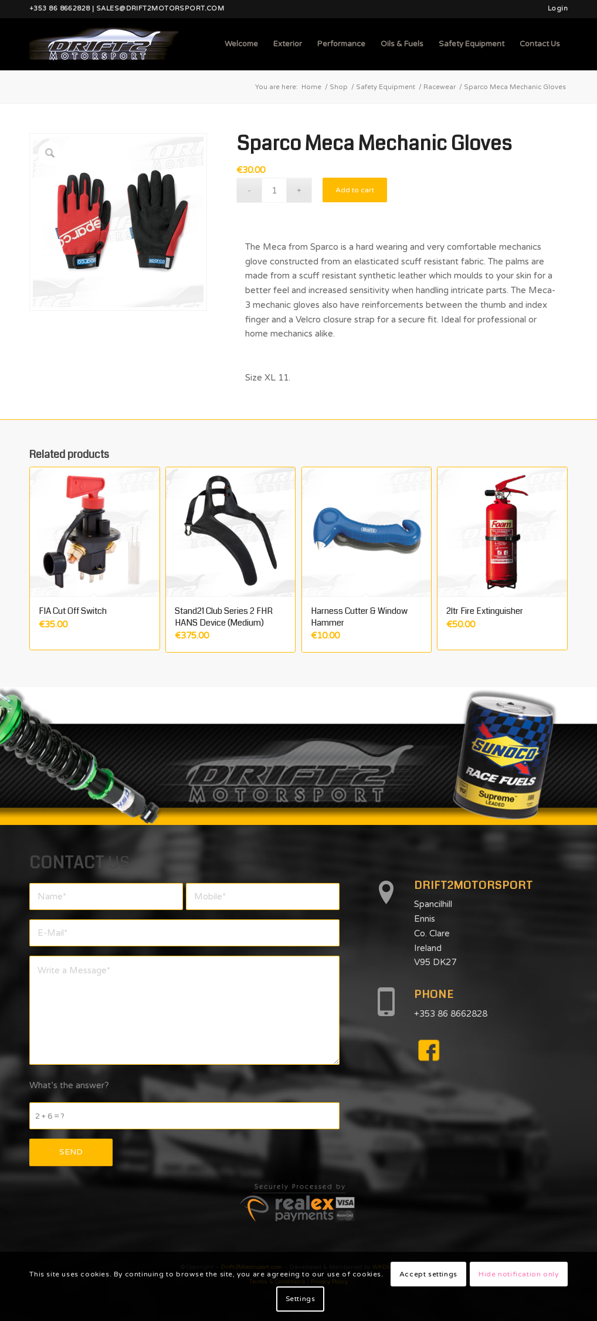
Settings (301, 1299)
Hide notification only (518, 1274)
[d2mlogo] (103, 44)
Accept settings (428, 1274)
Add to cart (354, 190)
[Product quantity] (274, 190)
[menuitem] (555, 9)
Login (558, 8)
